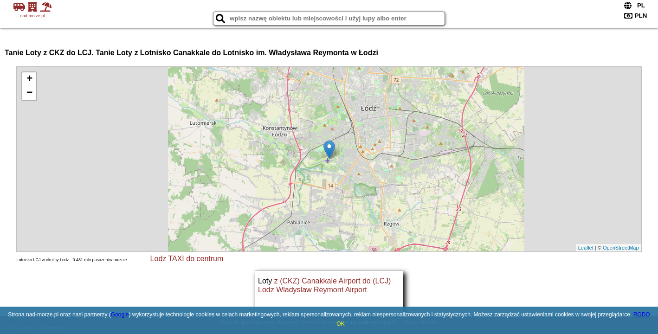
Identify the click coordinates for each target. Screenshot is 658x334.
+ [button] (29, 79)
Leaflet (585, 247)
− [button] (29, 93)
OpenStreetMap (621, 247)
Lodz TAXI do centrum (187, 259)
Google (120, 314)
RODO (641, 314)
